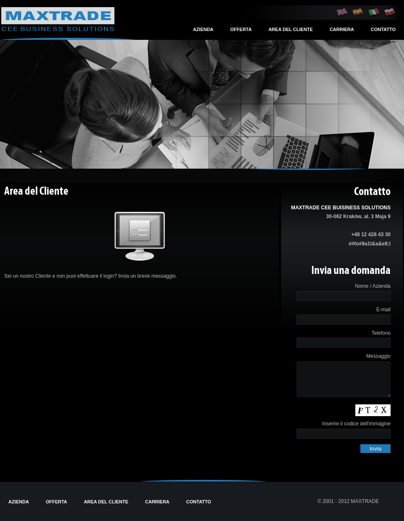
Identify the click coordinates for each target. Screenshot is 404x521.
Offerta (241, 29)
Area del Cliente (290, 29)
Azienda (203, 29)
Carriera (342, 29)
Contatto (383, 29)
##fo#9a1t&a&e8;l (370, 244)
